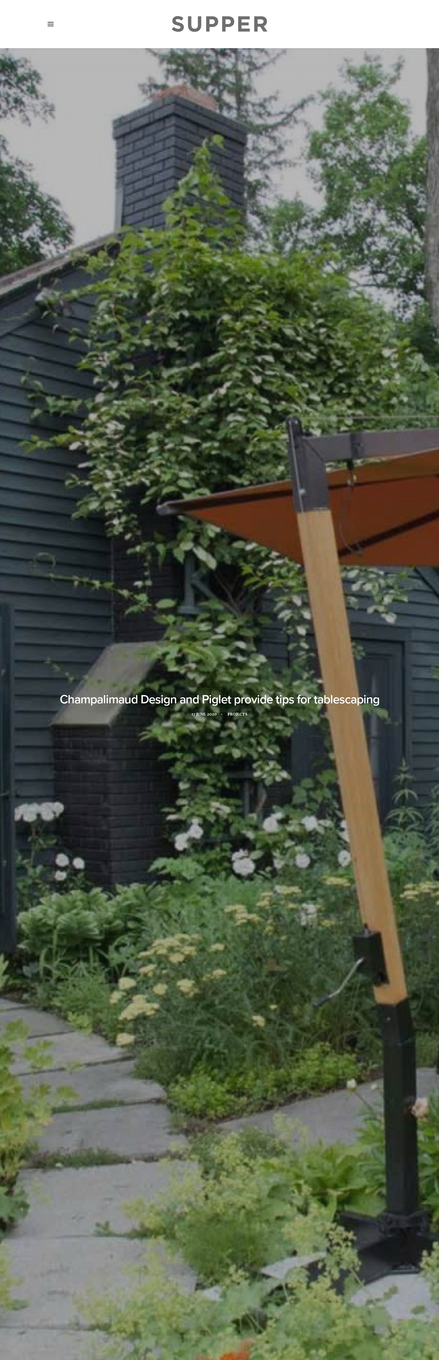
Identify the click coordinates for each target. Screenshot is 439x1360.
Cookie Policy (210, 1324)
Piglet (164, 253)
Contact (176, 1324)
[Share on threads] (211, 1231)
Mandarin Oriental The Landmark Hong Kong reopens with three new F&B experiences (99, 1160)
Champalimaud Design (119, 253)
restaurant (260, 1010)
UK (314, 1010)
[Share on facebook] (195, 1231)
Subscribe (146, 1324)
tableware (291, 1010)
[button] (51, 24)
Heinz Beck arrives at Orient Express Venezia (215, 1153)
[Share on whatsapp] (227, 1231)
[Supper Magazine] (219, 24)
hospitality (204, 1010)
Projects (238, 144)
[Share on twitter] (203, 1231)
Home (58, 1324)
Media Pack (112, 1324)
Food (178, 1010)
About (82, 1324)
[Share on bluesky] (235, 1231)
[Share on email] (243, 1231)
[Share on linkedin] (219, 1231)
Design (158, 1010)
